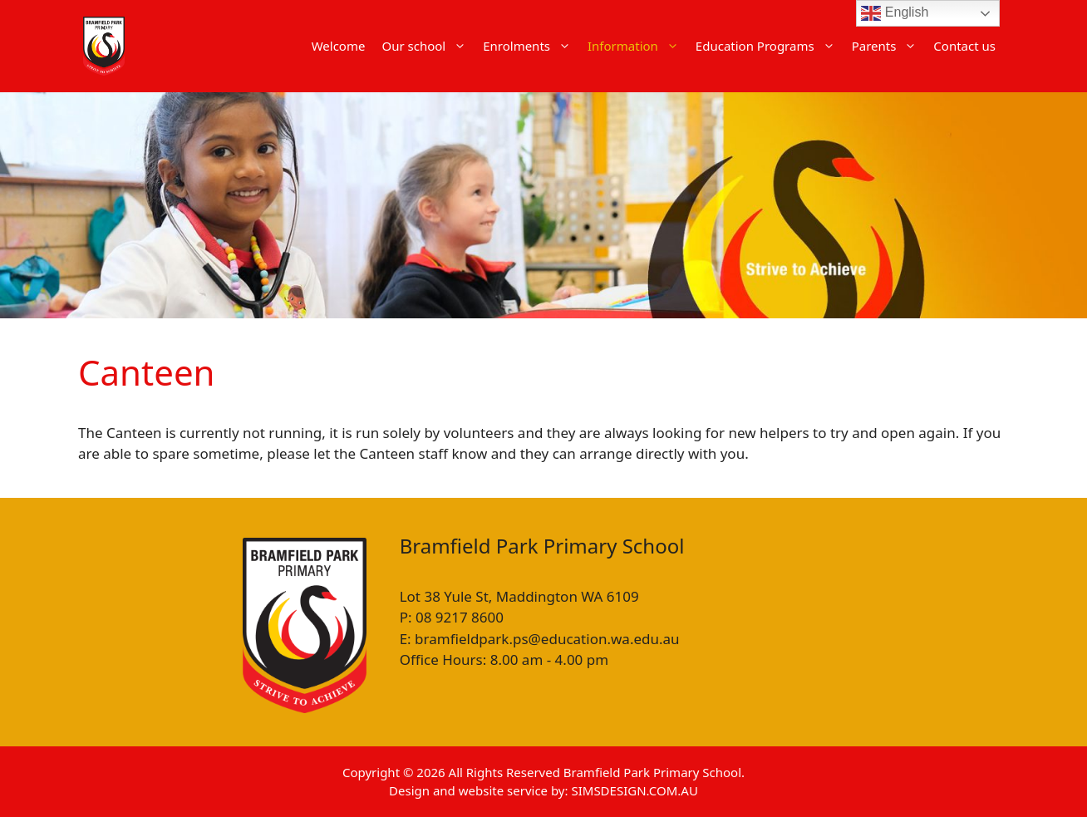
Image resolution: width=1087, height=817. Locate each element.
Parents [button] (889, 46)
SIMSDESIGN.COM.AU (634, 790)
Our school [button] (428, 46)
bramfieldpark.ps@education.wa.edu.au (547, 638)
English (894, 13)
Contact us (964, 45)
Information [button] (637, 46)
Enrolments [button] (531, 46)
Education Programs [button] (770, 46)
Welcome (339, 45)
